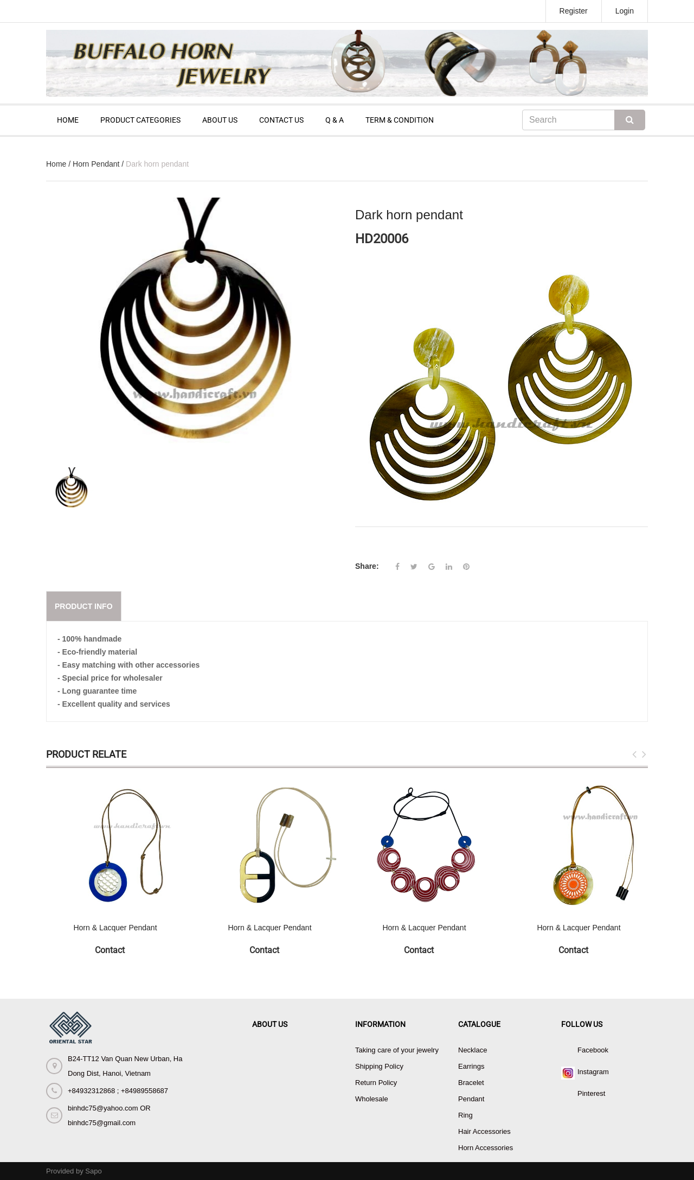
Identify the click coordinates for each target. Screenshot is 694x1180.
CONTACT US (281, 120)
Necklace (472, 1050)
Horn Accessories (485, 1148)
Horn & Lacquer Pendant (115, 927)
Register (574, 11)
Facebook (592, 1050)
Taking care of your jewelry (397, 1050)
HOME (68, 120)
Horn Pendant (96, 164)
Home (56, 164)
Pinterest (591, 1093)
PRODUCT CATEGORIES (140, 120)
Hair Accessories (484, 1131)
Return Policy (376, 1083)
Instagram (593, 1072)
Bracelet (471, 1083)
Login (624, 11)
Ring (465, 1115)
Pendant (471, 1099)
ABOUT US (219, 120)
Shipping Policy (379, 1066)
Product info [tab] (84, 606)
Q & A (334, 120)
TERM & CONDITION (399, 120)
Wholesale (371, 1099)
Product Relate (86, 754)
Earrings (471, 1066)
